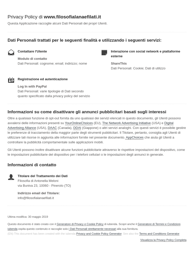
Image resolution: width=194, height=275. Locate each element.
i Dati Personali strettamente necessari (92, 228)
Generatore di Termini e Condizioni (159, 224)
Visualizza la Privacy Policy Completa (163, 240)
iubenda (12, 228)
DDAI (77, 128)
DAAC (52, 128)
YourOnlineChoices (79, 123)
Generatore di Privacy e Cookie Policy (80, 224)
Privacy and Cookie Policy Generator (99, 233)
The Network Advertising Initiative (126, 123)
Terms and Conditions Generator (159, 233)
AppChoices (134, 137)
